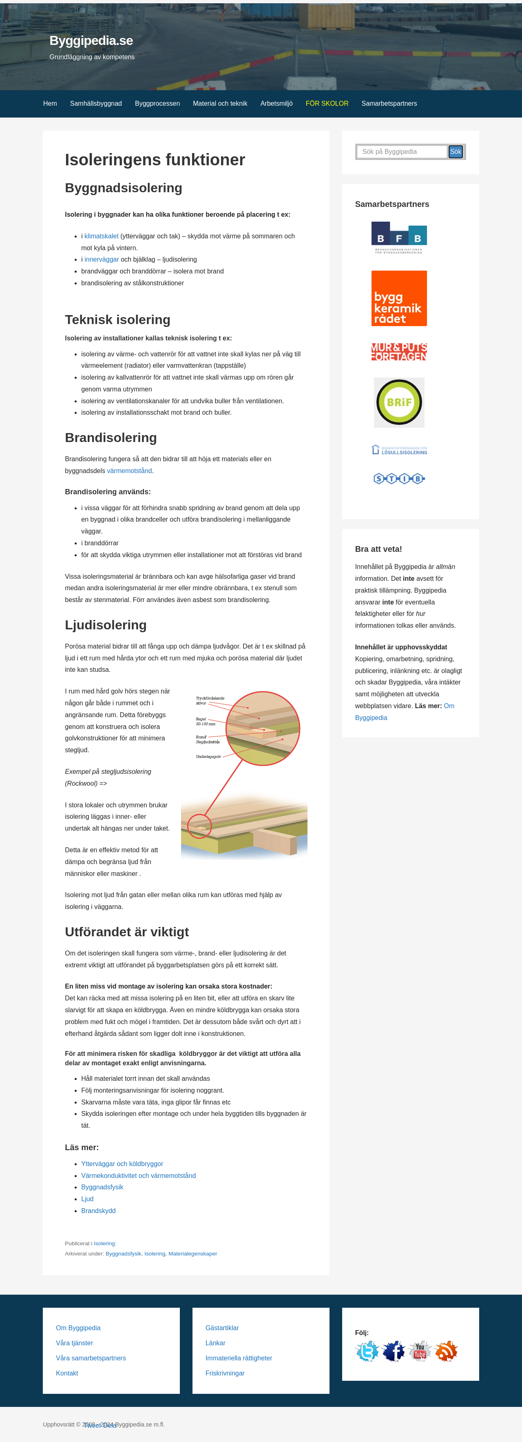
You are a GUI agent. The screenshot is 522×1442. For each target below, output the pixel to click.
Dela (110, 1425)
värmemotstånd (129, 470)
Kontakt (67, 1373)
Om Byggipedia (78, 1327)
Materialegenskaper (192, 1254)
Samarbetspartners (389, 103)
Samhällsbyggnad (96, 103)
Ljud (87, 1198)
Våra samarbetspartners (91, 1358)
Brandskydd (98, 1210)
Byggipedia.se (91, 40)
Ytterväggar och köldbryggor (122, 1163)
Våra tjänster (74, 1343)
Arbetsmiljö (277, 103)
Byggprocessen (157, 103)
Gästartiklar (222, 1327)
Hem (50, 103)
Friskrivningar (225, 1373)
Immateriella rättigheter (239, 1358)
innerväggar (101, 259)
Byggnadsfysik (102, 1187)
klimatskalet (101, 236)
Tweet (92, 1425)
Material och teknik (220, 103)
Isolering (104, 1243)
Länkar (216, 1343)
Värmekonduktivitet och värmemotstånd (138, 1175)
